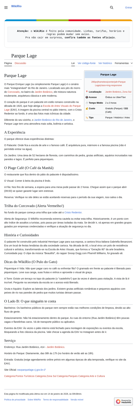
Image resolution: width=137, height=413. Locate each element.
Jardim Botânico (113, 92)
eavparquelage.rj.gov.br (30, 369)
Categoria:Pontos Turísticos (19, 376)
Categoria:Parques (67, 376)
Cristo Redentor (72, 212)
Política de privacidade (15, 399)
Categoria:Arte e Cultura (91, 376)
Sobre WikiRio (34, 399)
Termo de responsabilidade (55, 399)
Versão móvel (77, 399)
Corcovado (14, 91)
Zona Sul (126, 92)
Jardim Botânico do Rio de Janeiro (53, 119)
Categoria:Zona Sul (45, 376)
